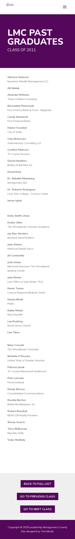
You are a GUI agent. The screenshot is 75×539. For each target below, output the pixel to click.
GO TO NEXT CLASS (37, 509)
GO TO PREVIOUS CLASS (37, 496)
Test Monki (47, 531)
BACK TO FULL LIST (37, 483)
